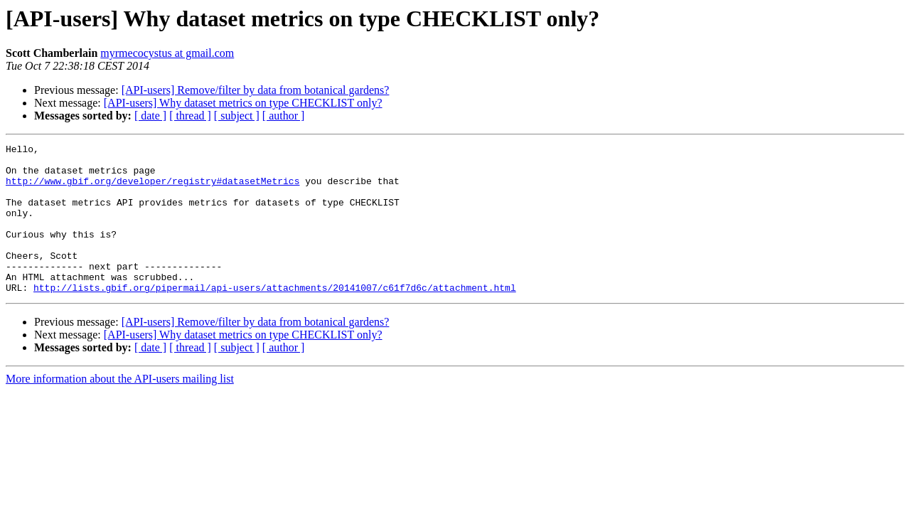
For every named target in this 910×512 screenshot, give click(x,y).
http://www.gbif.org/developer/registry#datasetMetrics (152, 189)
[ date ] (150, 116)
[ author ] (283, 116)
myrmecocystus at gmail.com (167, 53)
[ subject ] (236, 116)
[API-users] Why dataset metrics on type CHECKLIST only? (243, 103)
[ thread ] (190, 116)
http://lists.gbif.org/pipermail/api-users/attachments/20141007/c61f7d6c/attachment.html (274, 317)
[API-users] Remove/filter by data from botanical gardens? (256, 90)
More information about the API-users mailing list (120, 408)
